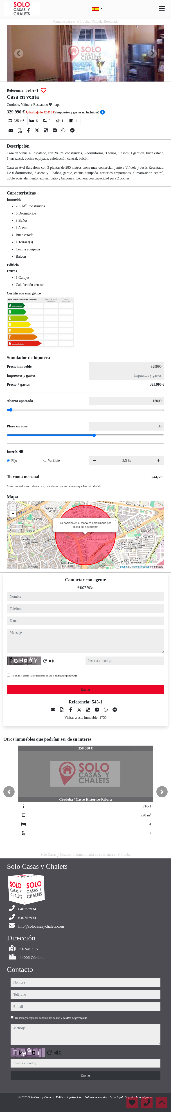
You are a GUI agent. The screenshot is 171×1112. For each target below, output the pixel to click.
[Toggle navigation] (161, 8)
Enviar (85, 689)
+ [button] (12, 507)
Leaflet (124, 566)
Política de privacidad (69, 1097)
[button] (9, 791)
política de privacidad (66, 675)
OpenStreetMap (141, 566)
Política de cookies (96, 1097)
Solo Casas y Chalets (41, 1097)
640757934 (85, 588)
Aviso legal (117, 1097)
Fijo (14, 460)
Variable (54, 460)
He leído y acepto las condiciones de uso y (44, 675)
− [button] (12, 514)
